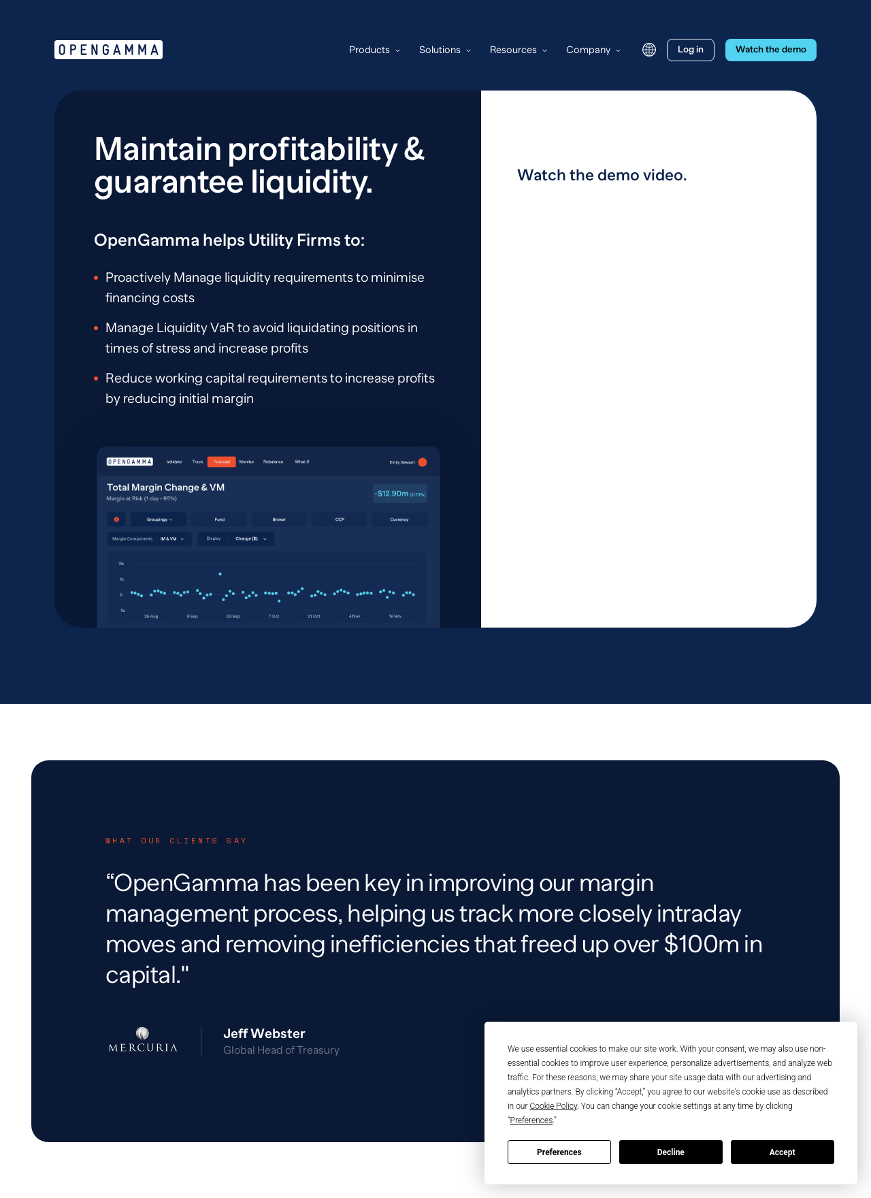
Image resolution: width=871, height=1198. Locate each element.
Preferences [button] (531, 1120)
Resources (513, 49)
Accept (782, 1152)
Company (588, 49)
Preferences (559, 1152)
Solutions (440, 49)
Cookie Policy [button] (553, 1106)
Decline (671, 1152)
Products (369, 49)
